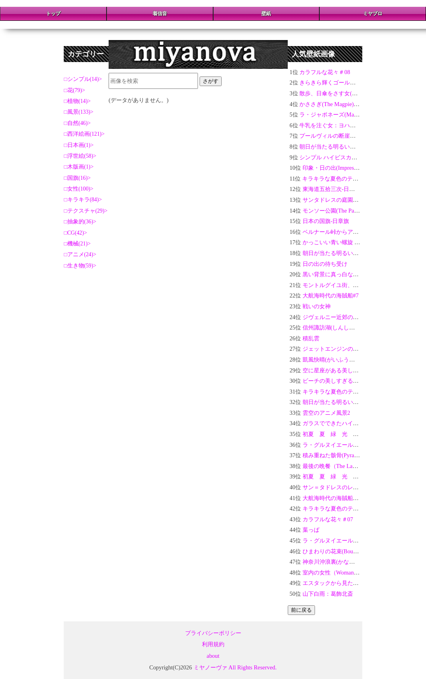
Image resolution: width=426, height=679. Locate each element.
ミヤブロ (372, 13)
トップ (53, 13)
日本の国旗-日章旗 (326, 221)
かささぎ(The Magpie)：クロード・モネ (349, 104)
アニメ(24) (80, 254)
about (213, 656)
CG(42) (75, 233)
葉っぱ (311, 529)
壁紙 (266, 13)
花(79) (74, 90)
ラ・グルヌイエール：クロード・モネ (350, 445)
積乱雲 (311, 338)
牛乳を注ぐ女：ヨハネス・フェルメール (349, 125)
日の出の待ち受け (325, 264)
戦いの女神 (317, 306)
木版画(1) (79, 167)
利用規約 (213, 644)
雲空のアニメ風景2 (326, 413)
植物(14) (77, 101)
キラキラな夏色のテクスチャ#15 (343, 178)
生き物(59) (80, 266)
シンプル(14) (83, 79)
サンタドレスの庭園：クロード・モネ (350, 200)
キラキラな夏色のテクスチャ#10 (343, 391)
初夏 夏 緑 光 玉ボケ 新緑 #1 (348, 476)
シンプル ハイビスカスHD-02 (336, 157)
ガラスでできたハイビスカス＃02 (345, 423)
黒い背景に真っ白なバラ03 (336, 274)
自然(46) (77, 123)
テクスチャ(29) (86, 211)
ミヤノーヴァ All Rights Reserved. (235, 667)
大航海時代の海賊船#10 (332, 498)
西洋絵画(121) (84, 134)
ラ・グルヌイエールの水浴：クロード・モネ (359, 540)
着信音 (160, 13)
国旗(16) (77, 178)
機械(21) (77, 244)
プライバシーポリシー (213, 633)
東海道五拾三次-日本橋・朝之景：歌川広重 (357, 189)
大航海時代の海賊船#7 (331, 295)
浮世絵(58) (80, 156)
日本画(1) (79, 145)
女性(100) (79, 189)
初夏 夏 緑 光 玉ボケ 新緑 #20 (350, 434)
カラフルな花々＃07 (328, 519)
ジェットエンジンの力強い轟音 (342, 349)
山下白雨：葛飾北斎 (328, 594)
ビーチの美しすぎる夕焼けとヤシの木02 (353, 381)
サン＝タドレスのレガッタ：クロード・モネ (359, 487)
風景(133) (79, 112)
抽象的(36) (80, 222)
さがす (210, 81)
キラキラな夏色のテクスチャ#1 (342, 508)
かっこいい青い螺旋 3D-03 (336, 242)
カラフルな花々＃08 (324, 72)
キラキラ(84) (83, 200)
